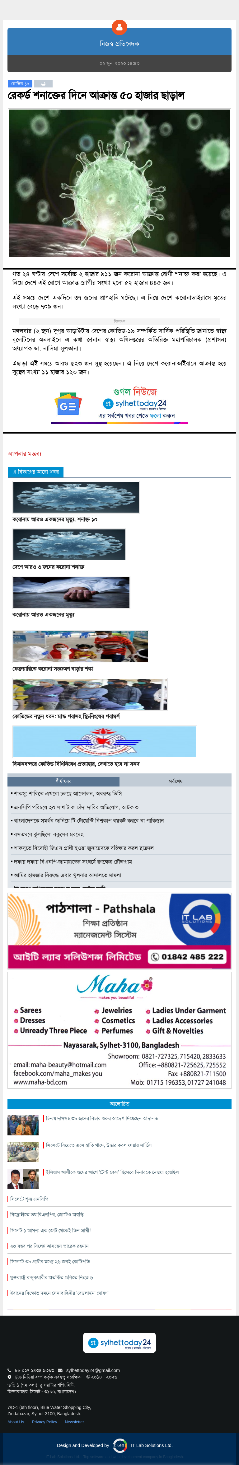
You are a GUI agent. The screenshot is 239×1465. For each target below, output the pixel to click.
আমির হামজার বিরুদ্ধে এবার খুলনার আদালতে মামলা (66, 875)
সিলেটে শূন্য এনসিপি (29, 1199)
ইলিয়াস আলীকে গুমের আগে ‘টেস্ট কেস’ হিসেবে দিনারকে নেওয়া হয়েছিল (112, 1172)
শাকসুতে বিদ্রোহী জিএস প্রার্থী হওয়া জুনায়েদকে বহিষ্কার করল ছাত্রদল (82, 848)
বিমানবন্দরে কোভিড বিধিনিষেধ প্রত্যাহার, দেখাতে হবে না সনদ (75, 764)
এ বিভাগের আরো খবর (35, 472)
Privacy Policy (45, 1422)
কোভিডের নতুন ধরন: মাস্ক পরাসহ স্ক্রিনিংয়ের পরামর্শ (66, 716)
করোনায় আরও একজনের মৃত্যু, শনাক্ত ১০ (54, 519)
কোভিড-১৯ (20, 84)
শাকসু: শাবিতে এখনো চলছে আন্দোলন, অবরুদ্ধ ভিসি (66, 793)
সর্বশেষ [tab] (175, 781)
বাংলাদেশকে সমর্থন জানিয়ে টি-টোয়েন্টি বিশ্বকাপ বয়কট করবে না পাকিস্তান (87, 820)
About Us (16, 1422)
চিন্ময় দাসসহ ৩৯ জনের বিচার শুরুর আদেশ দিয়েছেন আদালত (102, 1118)
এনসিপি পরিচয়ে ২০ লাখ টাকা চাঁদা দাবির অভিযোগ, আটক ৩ (74, 807)
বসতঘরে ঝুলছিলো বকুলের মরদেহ (47, 834)
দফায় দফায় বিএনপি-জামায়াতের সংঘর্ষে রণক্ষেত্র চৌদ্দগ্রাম (71, 862)
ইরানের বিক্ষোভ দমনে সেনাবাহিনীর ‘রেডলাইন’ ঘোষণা (59, 1293)
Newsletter (74, 1422)
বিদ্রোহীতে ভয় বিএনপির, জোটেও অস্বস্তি (46, 1214)
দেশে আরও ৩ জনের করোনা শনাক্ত (48, 567)
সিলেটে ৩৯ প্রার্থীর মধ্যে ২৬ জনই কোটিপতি (50, 1261)
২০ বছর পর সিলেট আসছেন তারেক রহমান (49, 1246)
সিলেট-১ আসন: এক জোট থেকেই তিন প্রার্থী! (50, 1230)
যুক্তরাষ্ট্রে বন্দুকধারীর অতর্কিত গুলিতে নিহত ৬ (51, 1277)
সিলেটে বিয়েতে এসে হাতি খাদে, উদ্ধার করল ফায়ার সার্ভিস (99, 1145)
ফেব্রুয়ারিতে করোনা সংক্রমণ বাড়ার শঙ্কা (52, 669)
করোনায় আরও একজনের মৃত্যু (43, 614)
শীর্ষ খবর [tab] (63, 781)
